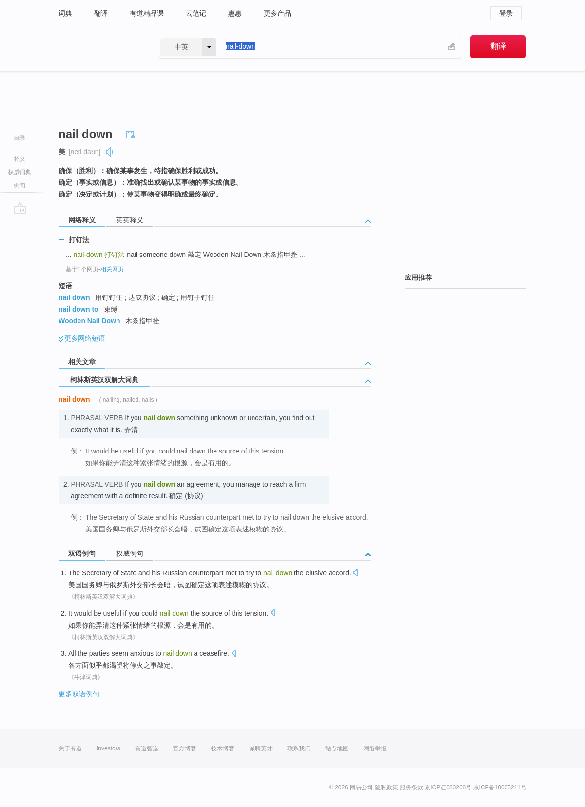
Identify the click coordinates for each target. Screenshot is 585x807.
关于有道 (70, 748)
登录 (506, 13)
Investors (108, 748)
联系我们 (299, 748)
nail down (74, 297)
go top (20, 208)
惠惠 (235, 13)
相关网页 (112, 269)
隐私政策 (386, 787)
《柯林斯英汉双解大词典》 (103, 596)
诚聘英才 (261, 748)
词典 (65, 13)
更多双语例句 (78, 694)
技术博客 (222, 748)
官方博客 (184, 748)
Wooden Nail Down (89, 321)
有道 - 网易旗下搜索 (98, 47)
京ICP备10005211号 (499, 787)
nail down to (78, 309)
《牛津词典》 (85, 677)
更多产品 (277, 13)
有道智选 (146, 748)
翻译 (101, 13)
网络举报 (375, 748)
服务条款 (411, 787)
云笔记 (196, 13)
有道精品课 (147, 13)
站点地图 (337, 748)
